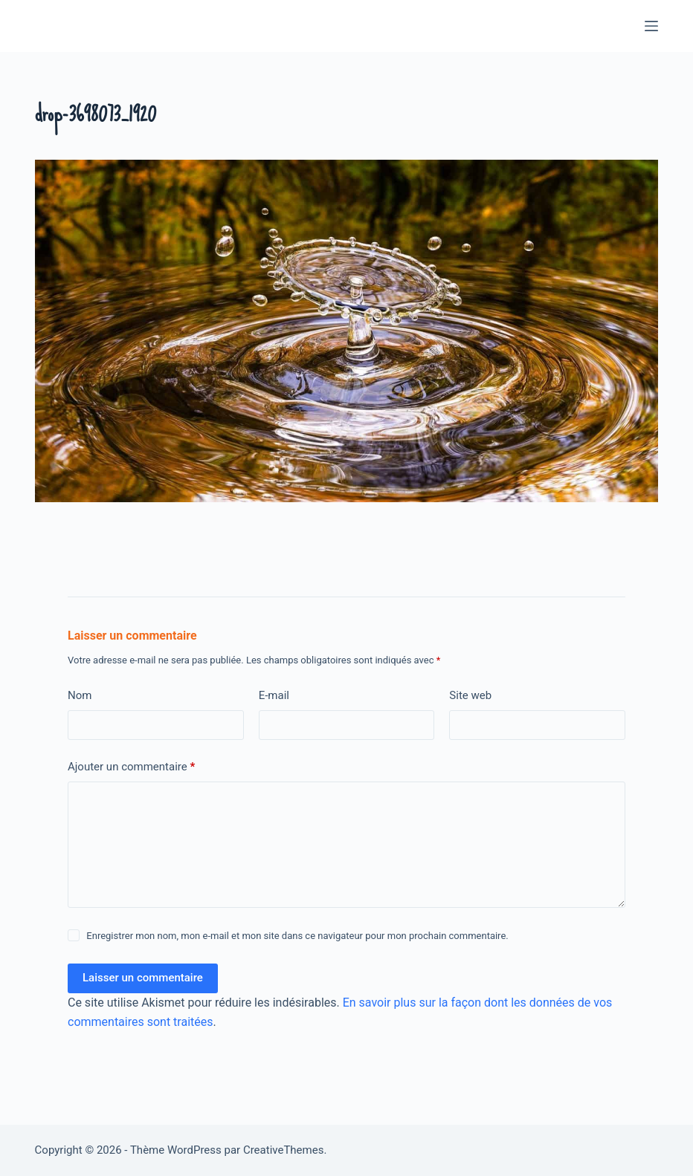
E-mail (274, 695)
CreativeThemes (283, 1150)
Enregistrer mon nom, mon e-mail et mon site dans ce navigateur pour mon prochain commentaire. (297, 935)
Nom (79, 695)
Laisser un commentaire (143, 977)
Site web (470, 695)
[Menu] (651, 26)
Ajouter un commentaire (131, 767)
